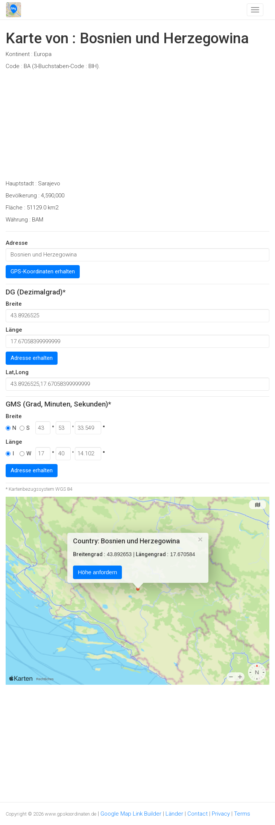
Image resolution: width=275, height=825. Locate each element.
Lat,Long (17, 372)
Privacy (221, 813)
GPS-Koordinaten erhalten (43, 271)
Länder (174, 813)
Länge (14, 329)
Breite (14, 303)
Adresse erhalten (32, 358)
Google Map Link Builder (130, 813)
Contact (197, 813)
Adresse (17, 243)
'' (104, 428)
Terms (242, 813)
